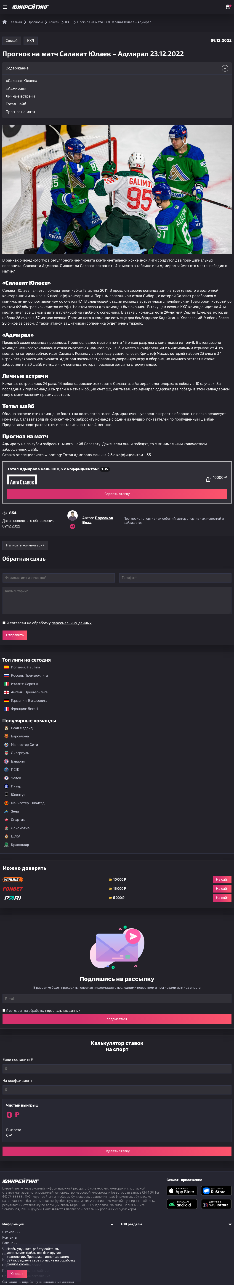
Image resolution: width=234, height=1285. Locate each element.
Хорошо (17, 1274)
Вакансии (10, 1243)
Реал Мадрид (18, 728)
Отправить (15, 635)
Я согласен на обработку (49, 623)
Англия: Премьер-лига (23, 692)
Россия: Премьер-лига (23, 675)
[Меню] (5, 7)
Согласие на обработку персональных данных (38, 1282)
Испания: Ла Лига (22, 667)
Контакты (9, 1238)
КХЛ (30, 41)
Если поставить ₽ (18, 1059)
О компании (11, 1232)
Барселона (16, 736)
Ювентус (14, 794)
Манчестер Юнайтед (24, 803)
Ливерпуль (16, 753)
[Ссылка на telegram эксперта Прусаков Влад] (72, 526)
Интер (12, 786)
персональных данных (72, 623)
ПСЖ (11, 769)
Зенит (12, 811)
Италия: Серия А (19, 684)
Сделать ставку (117, 494)
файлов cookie (18, 1264)
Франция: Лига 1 (18, 709)
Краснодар (16, 845)
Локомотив (16, 828)
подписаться (117, 1019)
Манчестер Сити (21, 744)
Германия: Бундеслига (23, 701)
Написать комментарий (25, 545)
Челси (12, 778)
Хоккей (12, 41)
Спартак (14, 819)
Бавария (14, 761)
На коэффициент (17, 1080)
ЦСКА (12, 836)
